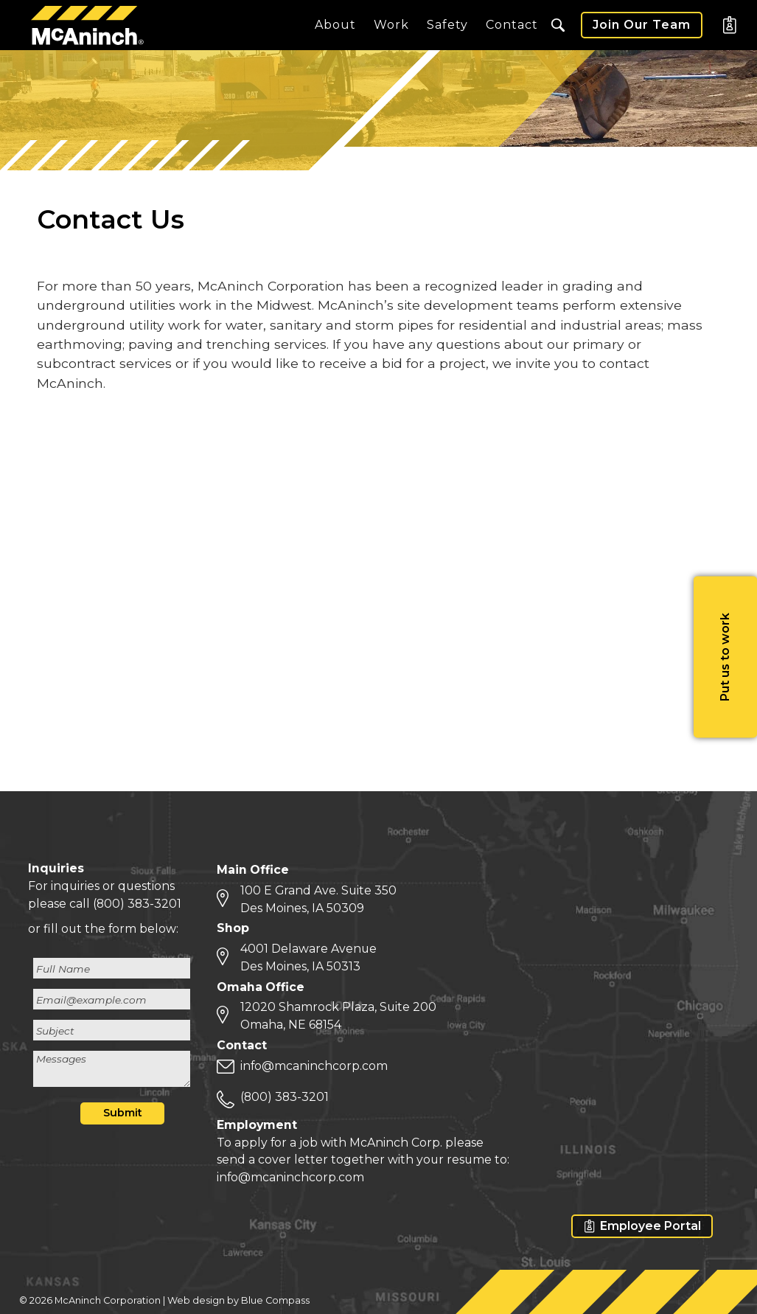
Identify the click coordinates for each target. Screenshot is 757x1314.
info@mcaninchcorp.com (314, 1066)
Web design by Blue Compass (238, 1300)
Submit (122, 1112)
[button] (558, 25)
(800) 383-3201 (137, 904)
